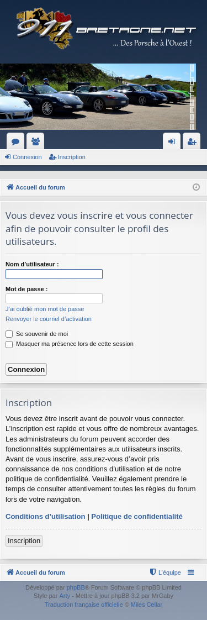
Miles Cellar (146, 604)
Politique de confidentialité (136, 516)
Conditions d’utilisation (45, 516)
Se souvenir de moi (37, 333)
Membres (37, 144)
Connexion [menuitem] (174, 144)
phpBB (76, 587)
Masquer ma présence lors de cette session (70, 343)
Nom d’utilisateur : (32, 264)
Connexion (27, 157)
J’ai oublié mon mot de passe (45, 309)
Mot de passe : (26, 289)
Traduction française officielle (84, 604)
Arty (64, 595)
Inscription (72, 157)
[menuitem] (164, 572)
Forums (18, 144)
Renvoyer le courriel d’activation (49, 319)
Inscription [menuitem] (194, 144)
